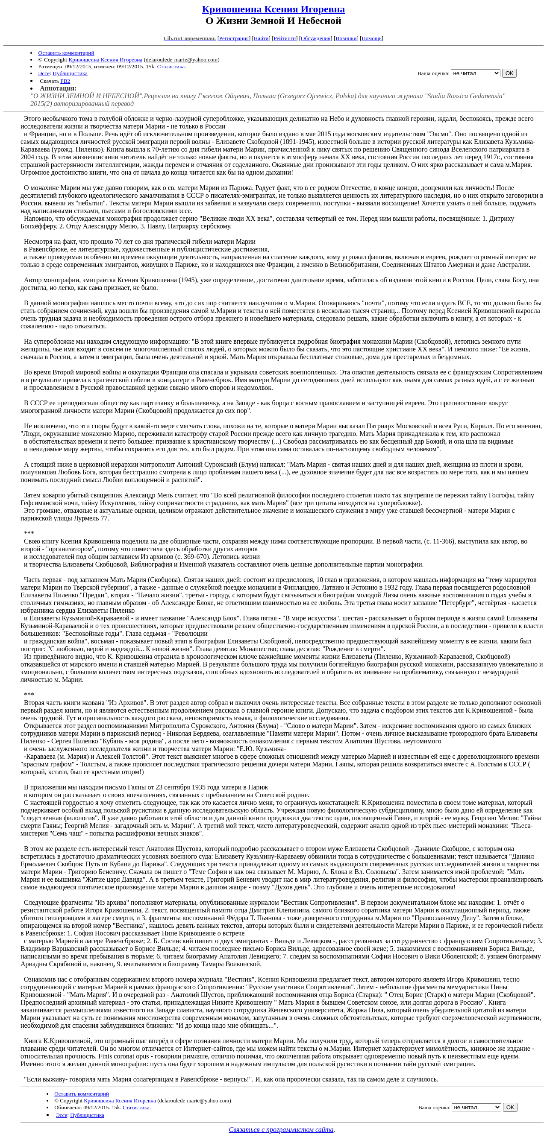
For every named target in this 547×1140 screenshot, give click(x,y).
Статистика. (171, 66)
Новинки (345, 38)
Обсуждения (315, 38)
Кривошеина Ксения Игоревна (273, 9)
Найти (261, 38)
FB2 (65, 81)
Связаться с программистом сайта (281, 1129)
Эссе (44, 73)
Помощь (371, 38)
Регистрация (234, 38)
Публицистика (70, 73)
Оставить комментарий (66, 53)
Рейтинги (285, 38)
